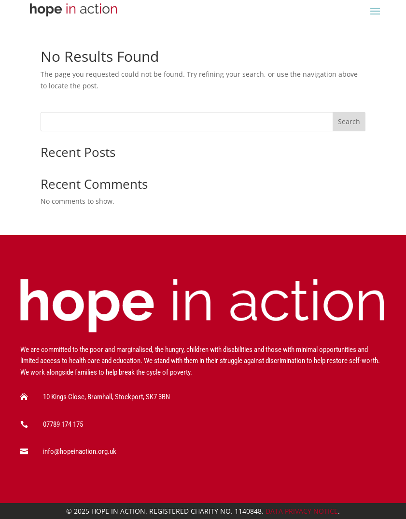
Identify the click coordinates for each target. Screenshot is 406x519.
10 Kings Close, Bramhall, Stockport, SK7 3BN (106, 397)
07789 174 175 (63, 424)
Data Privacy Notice (302, 511)
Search (349, 121)
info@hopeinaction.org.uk (79, 451)
